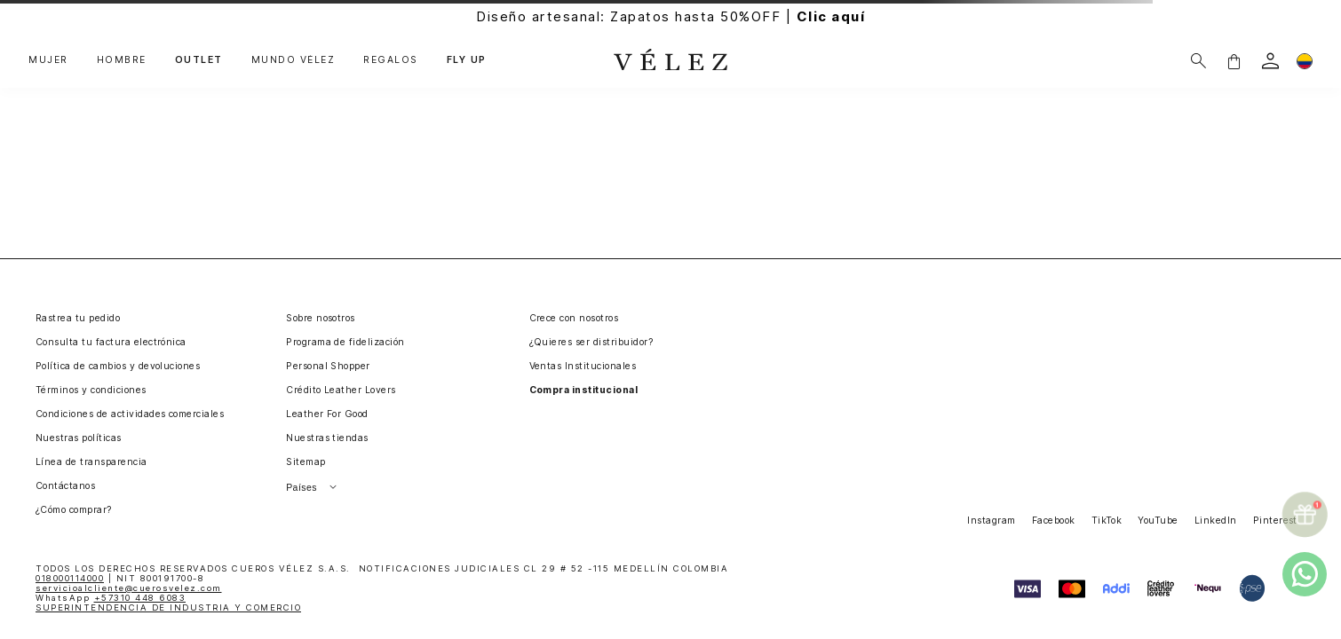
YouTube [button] (1158, 520)
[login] (1270, 60)
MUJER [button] (48, 60)
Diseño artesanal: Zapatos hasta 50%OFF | (670, 16)
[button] (1233, 60)
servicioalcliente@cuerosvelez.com (129, 588)
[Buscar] (1198, 60)
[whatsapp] (1304, 574)
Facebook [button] (1053, 520)
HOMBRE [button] (122, 60)
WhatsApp (111, 598)
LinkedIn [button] (1215, 520)
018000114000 (70, 578)
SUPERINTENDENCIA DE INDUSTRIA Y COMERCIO (168, 607)
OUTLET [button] (199, 60)
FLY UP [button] (467, 60)
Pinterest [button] (1275, 520)
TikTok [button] (1107, 520)
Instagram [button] (991, 520)
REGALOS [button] (390, 60)
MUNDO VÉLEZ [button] (293, 60)
